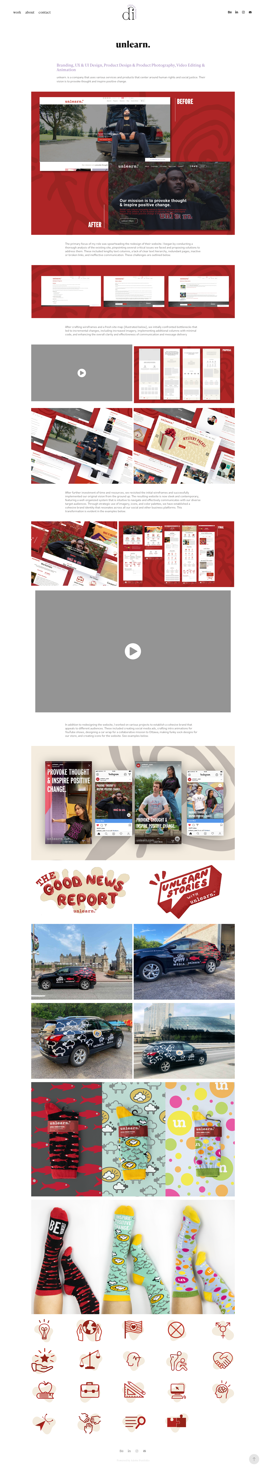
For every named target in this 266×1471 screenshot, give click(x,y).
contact (45, 12)
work (17, 12)
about (29, 12)
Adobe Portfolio (140, 1460)
